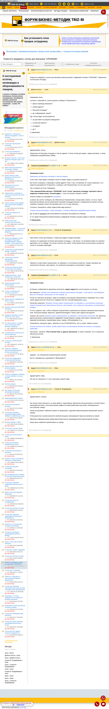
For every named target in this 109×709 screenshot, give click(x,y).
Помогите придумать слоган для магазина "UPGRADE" (14, 563)
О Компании (81, 7)
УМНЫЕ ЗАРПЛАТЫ (10, 11)
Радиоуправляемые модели (14, 398)
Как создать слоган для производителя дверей (12, 391)
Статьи (16, 7)
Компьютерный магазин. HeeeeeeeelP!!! (12, 284)
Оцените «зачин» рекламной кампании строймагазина (14, 459)
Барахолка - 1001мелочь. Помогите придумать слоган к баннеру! (14, 135)
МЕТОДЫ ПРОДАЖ (60, 11)
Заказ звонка (33, 4)
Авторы (31, 7)
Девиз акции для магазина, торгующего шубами (13, 168)
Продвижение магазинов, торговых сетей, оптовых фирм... (40, 51)
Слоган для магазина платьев (14, 508)
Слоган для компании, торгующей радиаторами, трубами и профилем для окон (14, 414)
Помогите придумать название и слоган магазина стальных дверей (14, 375)
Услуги (38, 7)
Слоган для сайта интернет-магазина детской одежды (14, 268)
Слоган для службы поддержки (15, 550)
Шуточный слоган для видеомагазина (12, 186)
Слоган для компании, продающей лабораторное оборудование (13, 516)
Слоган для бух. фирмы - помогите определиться (13, 632)
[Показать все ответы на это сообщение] (43, 84)
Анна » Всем (9, 653)
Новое (9, 7)
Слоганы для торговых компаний (76, 51)
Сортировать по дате (19, 130)
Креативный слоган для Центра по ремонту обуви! (15, 606)
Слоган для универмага (12, 151)
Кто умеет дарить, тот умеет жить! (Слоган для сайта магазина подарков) (14, 324)
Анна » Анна (9, 669)
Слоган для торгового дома (13, 428)
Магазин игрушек (10, 384)
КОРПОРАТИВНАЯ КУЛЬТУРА (41, 11)
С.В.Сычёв (23, 707)
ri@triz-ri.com (89, 4)
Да (13, 705)
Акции (99, 7)
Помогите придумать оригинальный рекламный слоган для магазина (13, 350)
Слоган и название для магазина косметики (12, 292)
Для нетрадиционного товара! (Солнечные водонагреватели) (14, 475)
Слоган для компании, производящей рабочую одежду (12, 533)
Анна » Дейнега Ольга (12, 658)
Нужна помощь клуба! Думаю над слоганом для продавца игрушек (14, 204)
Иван (33, 347)
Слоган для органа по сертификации (12, 501)
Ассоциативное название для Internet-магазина (14, 333)
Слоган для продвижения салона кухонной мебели (13, 359)
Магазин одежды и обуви (13, 422)
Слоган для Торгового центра (14, 556)
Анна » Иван (9, 678)
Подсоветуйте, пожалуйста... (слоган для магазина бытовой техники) (14, 194)
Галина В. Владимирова (39, 165)
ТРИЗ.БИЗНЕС (24, 11)
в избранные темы (72, 64)
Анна (33, 70)
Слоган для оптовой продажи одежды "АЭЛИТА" (14, 250)
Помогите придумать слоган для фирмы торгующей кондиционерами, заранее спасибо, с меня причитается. (14, 240)
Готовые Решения (50, 7)
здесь (85, 300)
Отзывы (71, 7)
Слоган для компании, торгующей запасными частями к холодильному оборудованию (15, 587)
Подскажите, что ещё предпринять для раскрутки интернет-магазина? (13, 597)
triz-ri (77, 4)
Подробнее (20, 705)
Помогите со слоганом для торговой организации (13, 525)
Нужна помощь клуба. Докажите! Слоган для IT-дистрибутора (13, 177)
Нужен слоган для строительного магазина (12, 221)
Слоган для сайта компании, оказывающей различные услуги (14, 623)
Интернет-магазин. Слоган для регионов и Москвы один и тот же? (14, 159)
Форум (23, 7)
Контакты (91, 7)
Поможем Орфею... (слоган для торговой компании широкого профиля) (15, 230)
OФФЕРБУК (94, 11)
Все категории (11, 51)
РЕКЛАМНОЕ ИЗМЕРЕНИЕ (78, 11)
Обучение (62, 7)
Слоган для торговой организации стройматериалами (11, 259)
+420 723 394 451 (50, 4)
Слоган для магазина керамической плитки (12, 443)
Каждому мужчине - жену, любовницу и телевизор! (13, 276)
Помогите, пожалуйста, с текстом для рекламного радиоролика (13, 578)
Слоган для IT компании (12, 570)
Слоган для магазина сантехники (11, 467)
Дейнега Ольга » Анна (12, 655)
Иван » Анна (9, 676)
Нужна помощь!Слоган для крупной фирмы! (13, 367)
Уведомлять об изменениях (30, 64)
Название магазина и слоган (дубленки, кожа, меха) (14, 316)
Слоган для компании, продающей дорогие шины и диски (14, 484)
